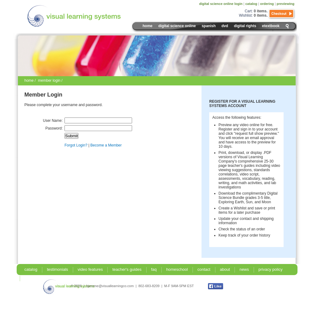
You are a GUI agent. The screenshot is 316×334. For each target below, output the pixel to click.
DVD (225, 26)
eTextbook (271, 26)
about (225, 269)
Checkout (282, 14)
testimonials (57, 269)
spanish (208, 26)
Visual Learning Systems (87, 16)
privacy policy (271, 269)
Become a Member (106, 145)
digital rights (245, 26)
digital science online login (221, 4)
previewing (285, 4)
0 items (260, 11)
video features (90, 269)
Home (147, 26)
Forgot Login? (75, 145)
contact (204, 269)
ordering (267, 4)
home (29, 80)
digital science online (177, 26)
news (244, 269)
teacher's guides (126, 269)
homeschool (177, 269)
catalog (251, 4)
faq (154, 269)
